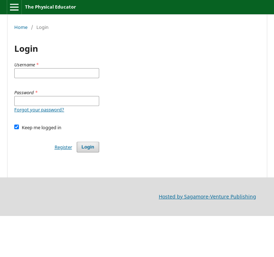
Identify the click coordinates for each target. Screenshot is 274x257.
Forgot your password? (39, 109)
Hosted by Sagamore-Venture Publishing (207, 196)
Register (63, 147)
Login (88, 147)
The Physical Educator (50, 7)
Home (20, 27)
